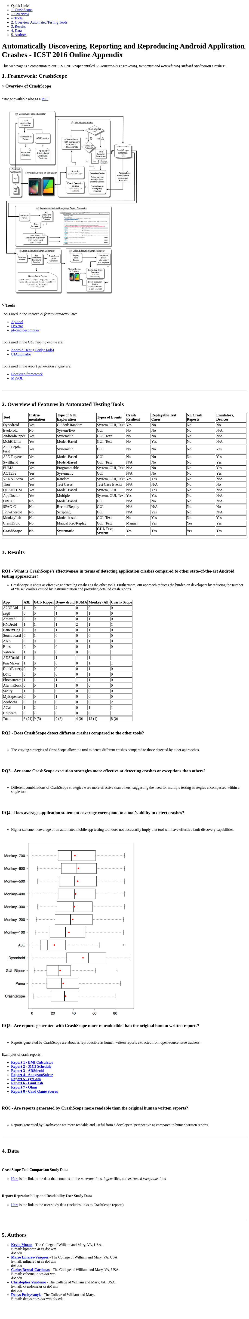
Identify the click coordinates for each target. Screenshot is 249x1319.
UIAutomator (21, 354)
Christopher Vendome (28, 1282)
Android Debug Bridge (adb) (32, 350)
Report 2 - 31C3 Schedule (31, 1066)
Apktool (17, 322)
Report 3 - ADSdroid (27, 1071)
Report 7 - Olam (24, 1087)
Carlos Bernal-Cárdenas (30, 1270)
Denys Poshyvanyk (26, 1295)
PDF (45, 99)
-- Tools (17, 18)
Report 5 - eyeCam (26, 1079)
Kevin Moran (21, 1245)
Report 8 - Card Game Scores (34, 1091)
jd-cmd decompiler (25, 330)
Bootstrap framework (27, 374)
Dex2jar (17, 326)
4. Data (16, 31)
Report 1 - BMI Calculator (32, 1062)
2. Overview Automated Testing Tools (39, 22)
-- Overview (20, 14)
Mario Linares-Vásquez (30, 1257)
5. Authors (19, 35)
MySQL (17, 378)
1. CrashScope (21, 10)
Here (14, 1179)
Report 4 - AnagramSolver (32, 1075)
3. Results (18, 26)
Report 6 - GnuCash (27, 1083)
